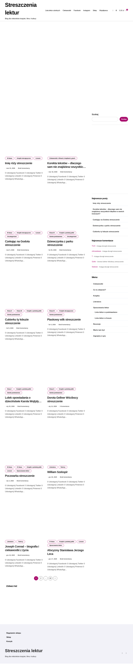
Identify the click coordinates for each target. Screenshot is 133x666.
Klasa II (9, 311)
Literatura (52, 468)
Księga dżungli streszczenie (106, 246)
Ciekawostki (67, 10)
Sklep (95, 10)
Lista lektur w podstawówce (106, 312)
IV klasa (19, 468)
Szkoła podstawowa (55, 237)
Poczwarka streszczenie (20, 477)
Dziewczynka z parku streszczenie (106, 226)
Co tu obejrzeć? (99, 290)
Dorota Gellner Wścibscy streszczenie (110, 261)
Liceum (38, 158)
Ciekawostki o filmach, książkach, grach (62, 158)
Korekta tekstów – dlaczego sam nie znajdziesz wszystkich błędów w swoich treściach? (66, 167)
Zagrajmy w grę (99, 336)
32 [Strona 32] (50, 581)
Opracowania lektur (23, 472)
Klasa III (52, 233)
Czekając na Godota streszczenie (106, 220)
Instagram (86, 10)
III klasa (9, 158)
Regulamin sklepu (13, 635)
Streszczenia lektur (24, 653)
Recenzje (97, 324)
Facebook (77, 10)
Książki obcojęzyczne (24, 158)
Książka (96, 296)
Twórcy (63, 468)
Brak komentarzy (24, 168)
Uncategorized (12, 237)
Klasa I (9, 390)
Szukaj (95, 114)
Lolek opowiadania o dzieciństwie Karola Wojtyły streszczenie (22, 402)
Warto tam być (99, 330)
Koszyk (9, 644)
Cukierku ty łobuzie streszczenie (106, 231)
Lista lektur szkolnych (52, 10)
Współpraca (103, 10)
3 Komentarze (64, 408)
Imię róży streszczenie (18, 163)
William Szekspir (57, 473)
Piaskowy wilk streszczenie (64, 320)
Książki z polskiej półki (66, 233)
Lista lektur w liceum (103, 318)
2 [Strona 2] (40, 581)
